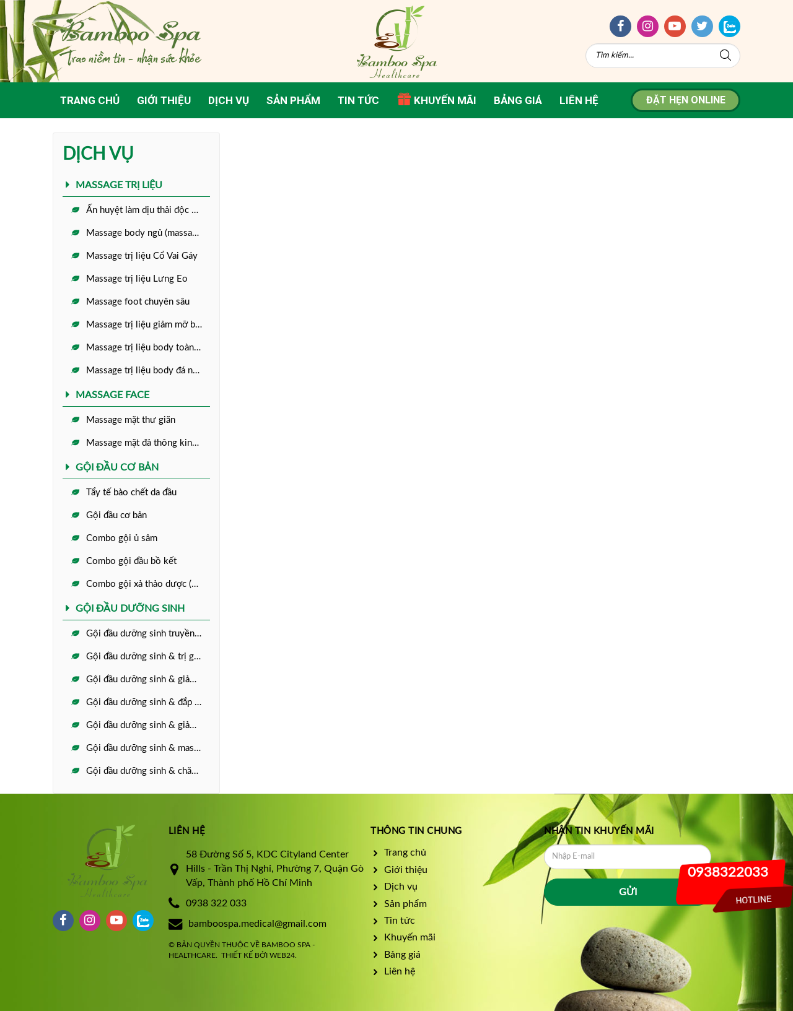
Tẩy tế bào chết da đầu (131, 492)
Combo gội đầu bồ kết (131, 561)
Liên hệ (578, 100)
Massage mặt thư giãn (130, 420)
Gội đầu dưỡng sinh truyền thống (148, 633)
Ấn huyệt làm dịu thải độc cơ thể (148, 210)
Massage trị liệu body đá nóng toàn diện (148, 370)
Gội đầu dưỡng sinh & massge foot (148, 748)
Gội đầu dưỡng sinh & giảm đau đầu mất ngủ (148, 725)
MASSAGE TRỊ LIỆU (119, 185)
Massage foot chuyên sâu (138, 301)
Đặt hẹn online (685, 100)
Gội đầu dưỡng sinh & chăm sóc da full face (148, 771)
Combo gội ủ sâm (121, 538)
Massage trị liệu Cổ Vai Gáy (142, 256)
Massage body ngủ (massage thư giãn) (148, 233)
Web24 (282, 955)
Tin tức (358, 100)
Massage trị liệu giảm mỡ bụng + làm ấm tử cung (148, 324)
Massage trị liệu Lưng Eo (137, 279)
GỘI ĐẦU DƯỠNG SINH (130, 609)
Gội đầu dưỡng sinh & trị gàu (144, 656)
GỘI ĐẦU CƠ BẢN (117, 467)
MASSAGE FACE (112, 395)
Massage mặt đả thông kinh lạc (148, 443)
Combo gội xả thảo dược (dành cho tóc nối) (148, 584)
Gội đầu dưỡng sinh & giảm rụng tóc (148, 679)
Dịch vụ (228, 100)
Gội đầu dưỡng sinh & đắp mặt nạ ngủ (148, 702)
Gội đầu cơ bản (116, 515)
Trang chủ (90, 100)
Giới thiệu (164, 100)
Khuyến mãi (436, 99)
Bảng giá (518, 100)
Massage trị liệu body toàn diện (148, 347)
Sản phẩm (293, 100)
